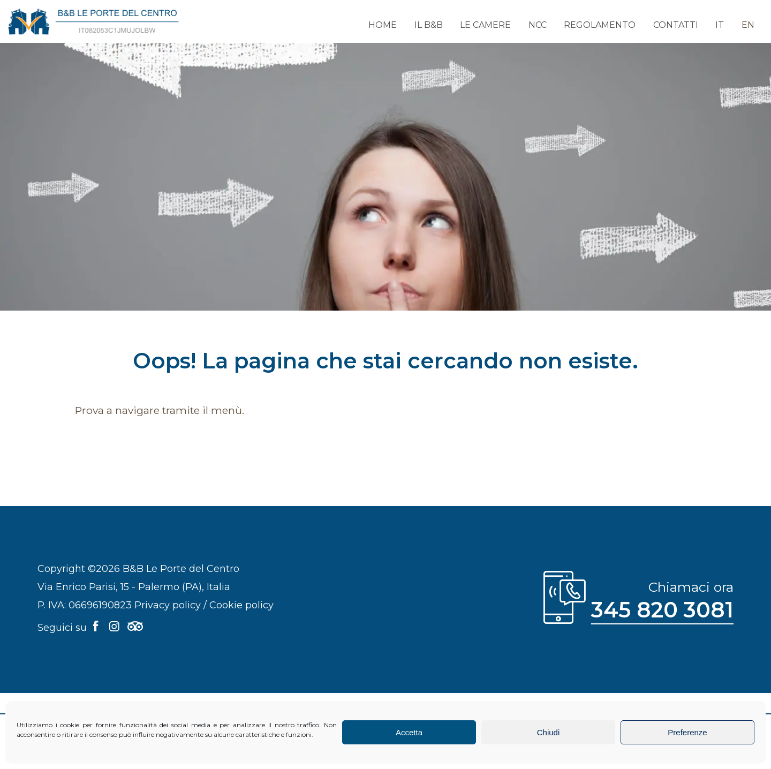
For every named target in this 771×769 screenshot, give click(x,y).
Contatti (678, 26)
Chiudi (548, 732)
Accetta (409, 732)
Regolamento (604, 26)
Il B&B (437, 26)
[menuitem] (721, 21)
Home (393, 26)
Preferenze (687, 732)
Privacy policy (167, 605)
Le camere (492, 26)
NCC (543, 26)
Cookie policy (241, 605)
